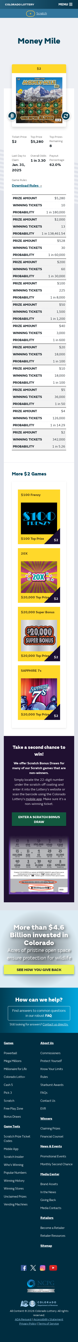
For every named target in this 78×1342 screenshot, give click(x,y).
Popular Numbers (15, 1173)
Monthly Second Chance (56, 1164)
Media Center (49, 1174)
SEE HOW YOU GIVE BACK (39, 970)
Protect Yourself (51, 1061)
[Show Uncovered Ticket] (12, 115)
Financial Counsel (51, 1137)
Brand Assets (49, 1184)
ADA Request (23, 1319)
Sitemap (46, 1246)
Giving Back (48, 1200)
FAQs (43, 1093)
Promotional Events (53, 1156)
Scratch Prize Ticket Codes (17, 1139)
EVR (43, 1109)
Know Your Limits (51, 1069)
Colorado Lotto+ (14, 1077)
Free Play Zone (13, 1109)
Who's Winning (13, 1165)
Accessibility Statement (48, 1319)
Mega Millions (13, 1061)
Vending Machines (16, 1204)
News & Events (51, 1146)
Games (8, 1043)
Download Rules (27, 185)
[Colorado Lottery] (19, 4)
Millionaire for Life (15, 1069)
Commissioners (50, 1053)
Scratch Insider (14, 1157)
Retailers (46, 1218)
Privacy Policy (27, 1323)
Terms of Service (48, 1323)
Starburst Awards (52, 1085)
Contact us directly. (55, 1024)
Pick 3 (8, 1093)
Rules (44, 1077)
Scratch (41, 13)
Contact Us (47, 1101)
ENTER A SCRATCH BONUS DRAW (39, 819)
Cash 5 (8, 1085)
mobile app (34, 799)
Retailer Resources (52, 1236)
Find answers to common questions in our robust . (39, 1013)
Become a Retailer (52, 1228)
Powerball (10, 1053)
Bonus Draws (12, 1117)
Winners (46, 1119)
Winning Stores (14, 1189)
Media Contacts (50, 1208)
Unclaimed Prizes (15, 1197)
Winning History (14, 1181)
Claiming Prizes (50, 1128)
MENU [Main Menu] (65, 4)
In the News (48, 1192)
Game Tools (12, 1126)
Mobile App (11, 1149)
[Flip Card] (65, 115)
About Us (47, 1043)
